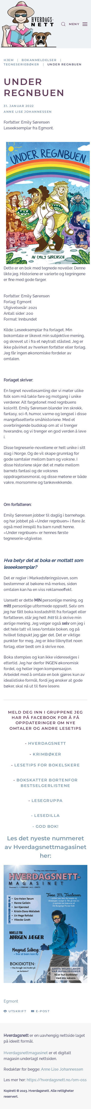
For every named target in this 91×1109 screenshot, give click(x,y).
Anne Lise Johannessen (62, 1069)
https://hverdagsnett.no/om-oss (57, 1080)
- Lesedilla (45, 815)
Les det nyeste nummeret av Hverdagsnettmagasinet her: (45, 847)
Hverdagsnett (47, 743)
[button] (63, 24)
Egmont (11, 1001)
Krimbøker (47, 754)
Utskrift (15, 1011)
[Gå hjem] (28, 24)
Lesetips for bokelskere (47, 765)
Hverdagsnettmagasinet (26, 1053)
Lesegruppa (47, 800)
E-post (40, 1011)
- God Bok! (46, 826)
